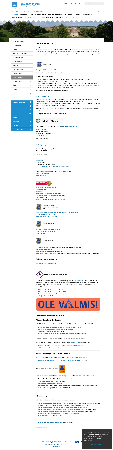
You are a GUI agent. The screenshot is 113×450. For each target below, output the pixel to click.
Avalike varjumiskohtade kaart (48, 382)
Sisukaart (73, 3)
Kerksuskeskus (43, 386)
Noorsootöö (69, 15)
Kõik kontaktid (56, 447)
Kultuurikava (22, 46)
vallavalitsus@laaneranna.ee (62, 445)
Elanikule (15, 12)
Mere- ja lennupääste (42, 173)
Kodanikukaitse (22, 78)
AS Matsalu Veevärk (75, 343)
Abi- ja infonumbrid (44, 296)
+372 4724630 (48, 445)
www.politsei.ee (41, 175)
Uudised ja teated (22, 42)
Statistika (22, 85)
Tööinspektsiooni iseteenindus (45, 231)
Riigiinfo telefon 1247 (43, 96)
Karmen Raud (40, 160)
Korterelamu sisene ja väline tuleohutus (48, 195)
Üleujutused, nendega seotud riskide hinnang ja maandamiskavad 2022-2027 (62, 409)
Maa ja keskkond (18, 18)
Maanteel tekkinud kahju (44, 251)
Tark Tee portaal (41, 247)
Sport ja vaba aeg (33, 18)
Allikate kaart (42, 348)
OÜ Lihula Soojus (81, 357)
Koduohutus (39, 212)
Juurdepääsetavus (37, 12)
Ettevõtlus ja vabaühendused (52, 18)
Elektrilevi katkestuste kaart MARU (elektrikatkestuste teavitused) (60, 327)
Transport (22, 66)
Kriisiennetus (22, 74)
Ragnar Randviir (41, 129)
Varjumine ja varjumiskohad (47, 383)
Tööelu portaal (40, 233)
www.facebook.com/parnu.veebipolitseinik (55, 166)
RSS (80, 3)
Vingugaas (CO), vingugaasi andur (46, 199)
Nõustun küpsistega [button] (96, 444)
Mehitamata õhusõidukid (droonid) (47, 216)
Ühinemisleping (22, 58)
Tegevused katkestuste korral (48, 331)
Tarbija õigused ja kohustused (45, 214)
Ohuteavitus (40, 197)
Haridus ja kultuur (55, 15)
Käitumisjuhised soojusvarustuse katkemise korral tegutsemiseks (59, 360)
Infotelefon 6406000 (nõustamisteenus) (48, 229)
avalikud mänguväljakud (70, 212)
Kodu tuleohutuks (41, 189)
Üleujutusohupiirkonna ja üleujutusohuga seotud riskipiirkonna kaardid (61, 411)
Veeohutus (39, 191)
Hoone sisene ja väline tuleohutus (46, 193)
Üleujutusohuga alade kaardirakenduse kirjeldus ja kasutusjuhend (59, 407)
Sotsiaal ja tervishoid (38, 15)
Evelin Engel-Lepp (41, 145)
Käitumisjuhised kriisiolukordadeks (49, 290)
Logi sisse (97, 12)
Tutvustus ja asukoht (22, 54)
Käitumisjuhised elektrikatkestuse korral (51, 329)
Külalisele (25, 12)
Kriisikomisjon (22, 70)
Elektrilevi (56, 324)
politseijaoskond (45, 171)
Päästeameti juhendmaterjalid (46, 187)
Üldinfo (15, 15)
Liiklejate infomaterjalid (44, 249)
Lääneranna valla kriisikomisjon (46, 263)
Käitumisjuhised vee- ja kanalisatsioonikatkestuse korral (56, 346)
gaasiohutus (57, 212)
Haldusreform (22, 62)
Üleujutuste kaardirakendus (47, 403)
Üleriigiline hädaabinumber (46, 70)
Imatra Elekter (75, 324)
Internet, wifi (22, 81)
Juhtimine (24, 15)
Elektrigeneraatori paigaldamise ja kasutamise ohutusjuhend (58, 333)
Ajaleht (22, 50)
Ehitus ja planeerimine (84, 15)
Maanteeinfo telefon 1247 (44, 253)
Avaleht (65, 3)
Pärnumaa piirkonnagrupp (69, 126)
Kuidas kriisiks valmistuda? (46, 294)
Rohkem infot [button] (88, 440)
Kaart (75, 18)
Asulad (68, 18)
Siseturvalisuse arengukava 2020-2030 (50, 422)
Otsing (22, 90)
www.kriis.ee (79, 281)
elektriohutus (48, 212)
